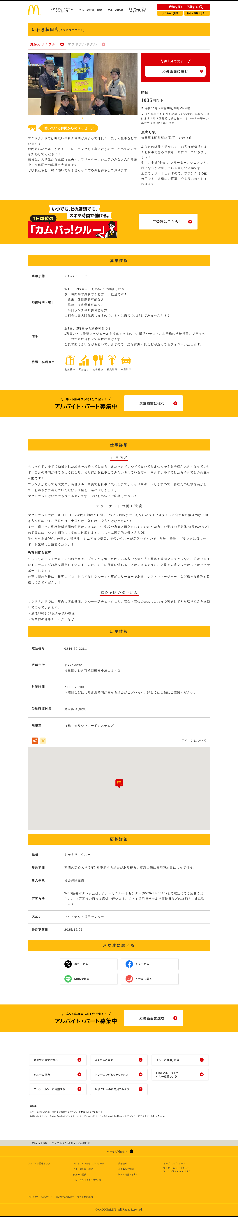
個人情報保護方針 (65, 1196)
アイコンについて (194, 740)
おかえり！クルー (44, 44)
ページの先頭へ (117, 1151)
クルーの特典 (115, 10)
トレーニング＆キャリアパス (137, 10)
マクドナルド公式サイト (40, 1196)
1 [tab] (82, 118)
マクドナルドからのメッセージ (61, 10)
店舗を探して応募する (183, 7)
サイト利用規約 (85, 1196)
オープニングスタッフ (174, 1163)
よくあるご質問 (170, 13)
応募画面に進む (175, 71)
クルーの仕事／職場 (90, 10)
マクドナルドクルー (84, 44)
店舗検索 (122, 1163)
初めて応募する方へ (197, 13)
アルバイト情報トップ (39, 1163)
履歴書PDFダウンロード (90, 1112)
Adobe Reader (158, 1116)
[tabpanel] (82, 84)
